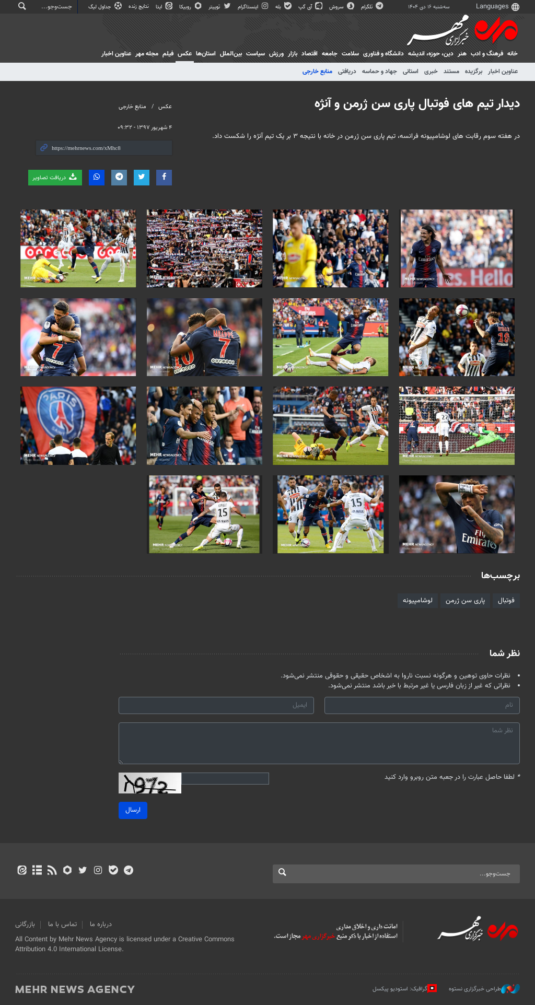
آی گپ (311, 7)
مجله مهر (146, 54)
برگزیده (473, 71)
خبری (431, 71)
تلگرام (373, 7)
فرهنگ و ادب (487, 54)
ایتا (165, 7)
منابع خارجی (317, 71)
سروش (342, 7)
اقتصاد (309, 54)
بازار (292, 54)
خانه (512, 54)
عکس (185, 54)
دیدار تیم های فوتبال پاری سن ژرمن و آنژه (417, 104)
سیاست (255, 54)
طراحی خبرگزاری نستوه (484, 989)
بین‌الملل (231, 54)
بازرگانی (25, 924)
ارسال (133, 810)
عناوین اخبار (503, 71)
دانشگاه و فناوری (383, 54)
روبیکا (191, 7)
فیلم (167, 54)
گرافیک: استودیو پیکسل (405, 989)
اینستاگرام (254, 7)
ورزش (276, 54)
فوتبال (506, 600)
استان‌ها (206, 54)
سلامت (350, 54)
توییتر (220, 7)
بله (284, 7)
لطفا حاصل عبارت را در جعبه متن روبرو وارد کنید (452, 777)
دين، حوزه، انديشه (430, 54)
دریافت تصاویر (55, 177)
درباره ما (101, 924)
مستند (451, 71)
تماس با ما (62, 924)
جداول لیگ (105, 7)
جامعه (330, 54)
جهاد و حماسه (379, 71)
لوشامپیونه (418, 600)
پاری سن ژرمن (465, 600)
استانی (410, 71)
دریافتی (347, 71)
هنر (462, 54)
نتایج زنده (139, 6)
